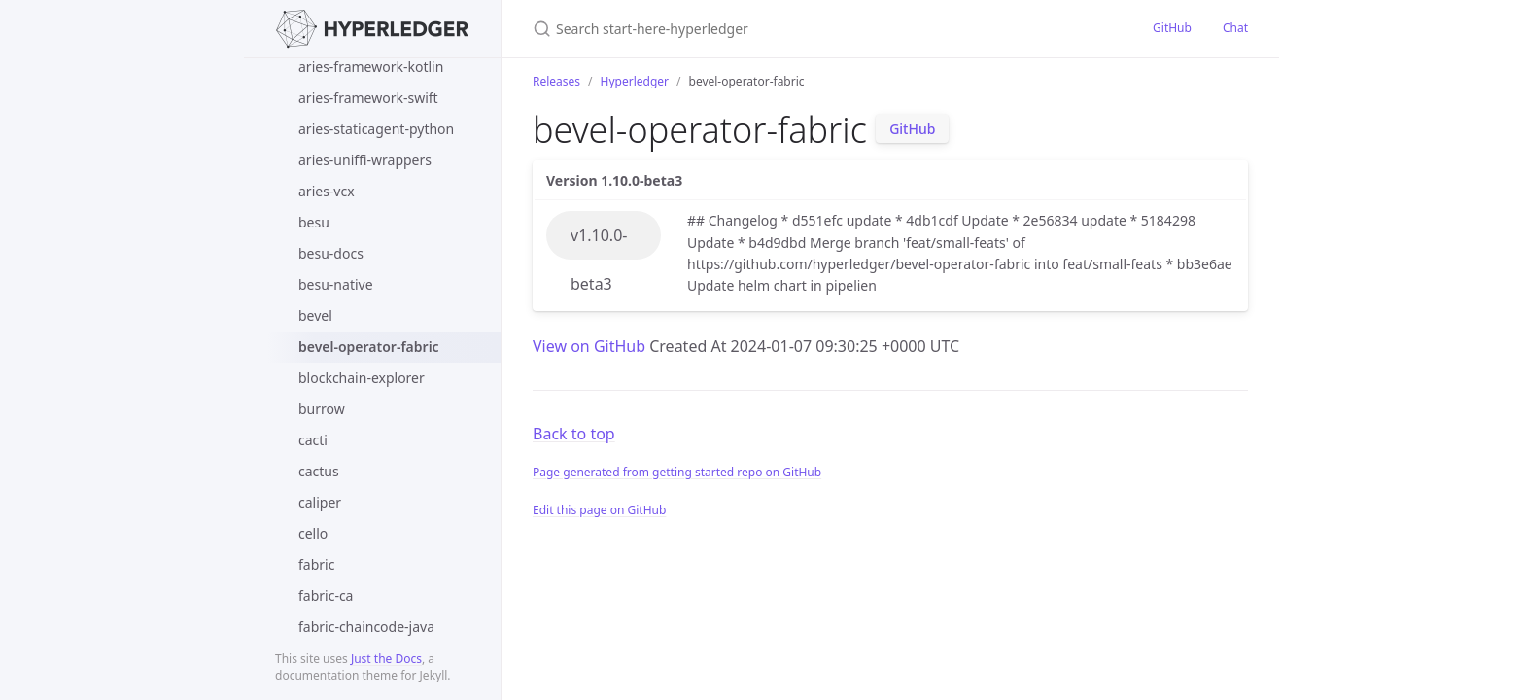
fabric (316, 564)
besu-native (335, 284)
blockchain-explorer (361, 377)
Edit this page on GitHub (599, 510)
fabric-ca (325, 595)
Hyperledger (635, 81)
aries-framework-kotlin (370, 66)
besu (313, 222)
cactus (318, 471)
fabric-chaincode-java (366, 626)
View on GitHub (591, 346)
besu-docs (331, 253)
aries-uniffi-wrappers (365, 160)
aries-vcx (326, 191)
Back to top (574, 433)
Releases (556, 81)
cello (313, 533)
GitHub (1172, 27)
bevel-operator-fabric (368, 346)
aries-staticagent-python (376, 129)
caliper (319, 502)
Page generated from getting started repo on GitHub (677, 472)
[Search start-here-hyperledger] (762, 28)
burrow (321, 409)
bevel (315, 315)
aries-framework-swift (368, 97)
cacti (313, 440)
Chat (1235, 27)
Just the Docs (386, 658)
